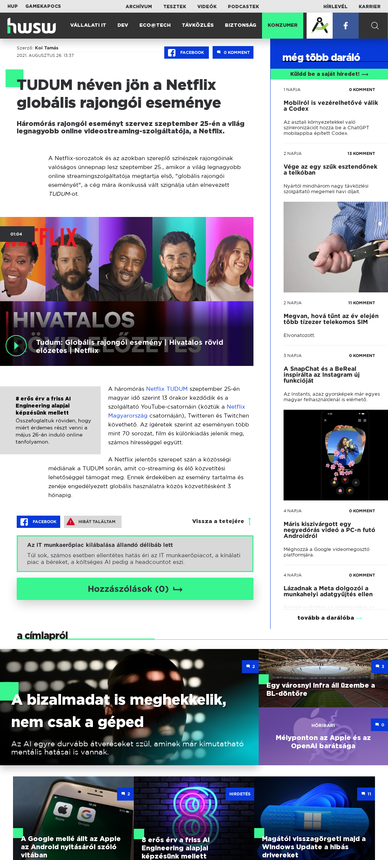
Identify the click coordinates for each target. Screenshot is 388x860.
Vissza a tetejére (218, 521)
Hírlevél (335, 6)
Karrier (370, 6)
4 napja (293, 511)
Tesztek (174, 6)
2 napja (293, 153)
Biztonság (240, 25)
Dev (122, 25)
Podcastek (243, 6)
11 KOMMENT (361, 302)
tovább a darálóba (325, 608)
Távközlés (198, 25)
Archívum (139, 6)
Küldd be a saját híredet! (329, 74)
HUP (12, 6)
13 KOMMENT (361, 153)
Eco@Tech (155, 25)
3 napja (293, 355)
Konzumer (283, 25)
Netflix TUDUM (167, 389)
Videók (207, 6)
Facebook (186, 52)
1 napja (292, 89)
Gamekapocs (43, 6)
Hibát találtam (91, 521)
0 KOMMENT (362, 89)
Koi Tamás (46, 48)
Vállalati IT (88, 25)
